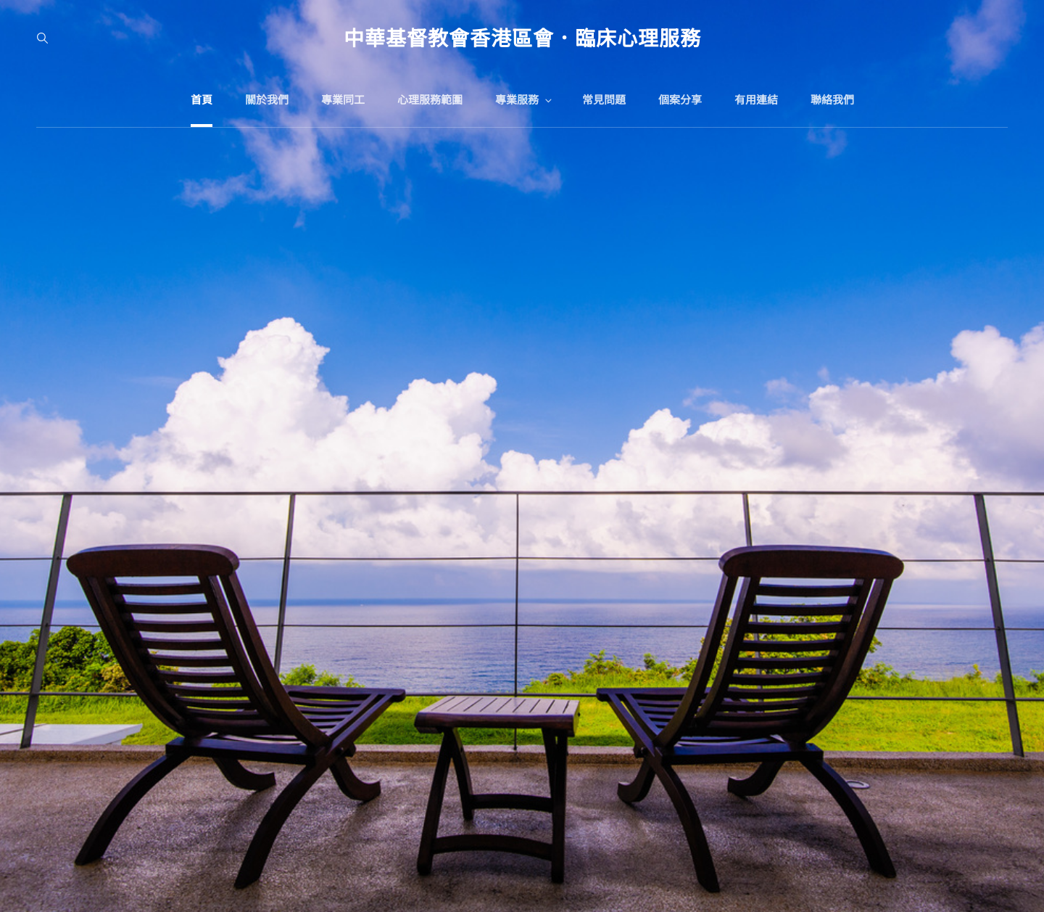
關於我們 (267, 100)
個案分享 (680, 100)
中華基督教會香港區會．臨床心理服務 (522, 38)
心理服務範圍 (430, 100)
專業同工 (343, 100)
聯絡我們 (832, 100)
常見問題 (604, 100)
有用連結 (756, 100)
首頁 (201, 100)
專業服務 (524, 100)
